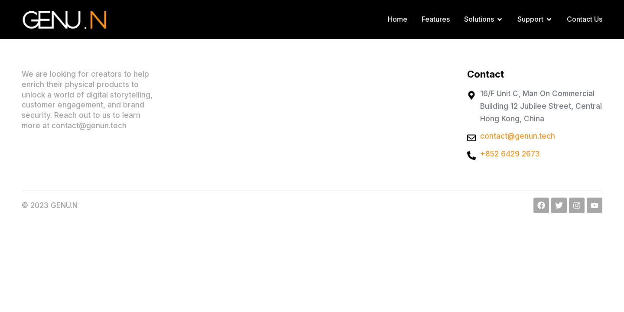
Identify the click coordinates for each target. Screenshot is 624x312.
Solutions (483, 19)
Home (397, 19)
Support (534, 19)
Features (436, 19)
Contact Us (584, 19)
